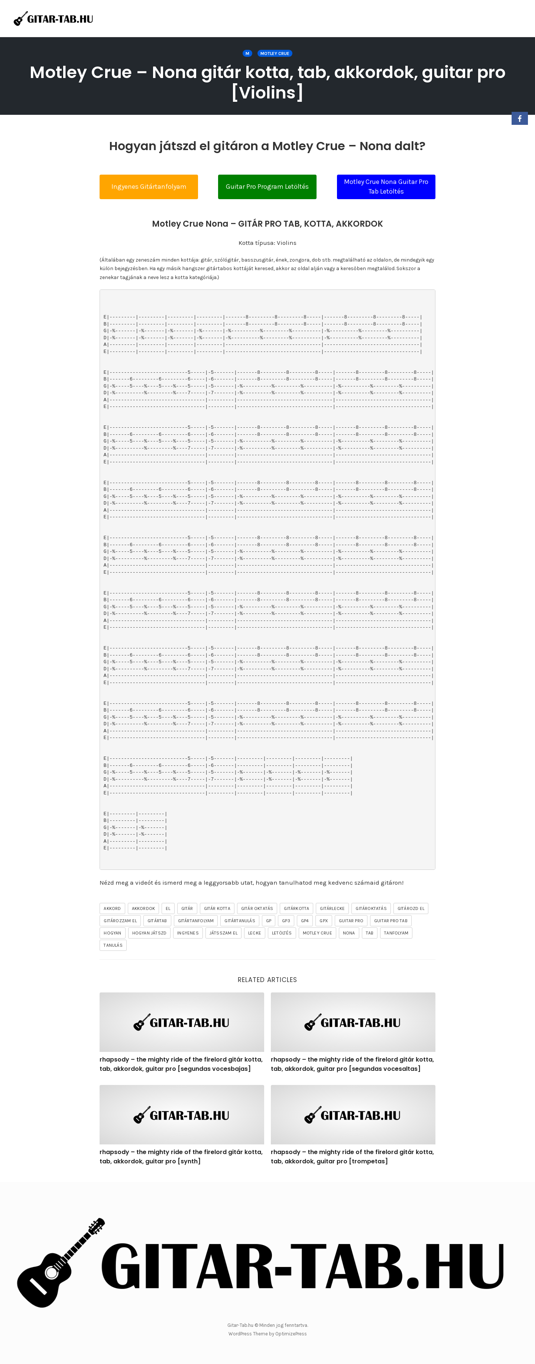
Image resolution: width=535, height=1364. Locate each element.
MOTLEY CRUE (274, 53)
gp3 (286, 920)
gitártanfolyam (196, 920)
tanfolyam (396, 933)
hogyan (112, 933)
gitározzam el (120, 920)
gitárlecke (332, 908)
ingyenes (188, 933)
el (168, 908)
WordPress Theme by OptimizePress (267, 1334)
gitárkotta (296, 908)
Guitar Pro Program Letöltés (267, 186)
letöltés (282, 933)
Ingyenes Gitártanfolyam (149, 186)
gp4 (305, 920)
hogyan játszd (149, 933)
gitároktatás (371, 908)
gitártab (157, 920)
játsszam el (223, 933)
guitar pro (351, 920)
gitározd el (411, 908)
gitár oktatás (257, 908)
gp (268, 920)
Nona (349, 933)
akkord (112, 908)
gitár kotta (217, 908)
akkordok (143, 908)
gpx (324, 920)
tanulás (113, 945)
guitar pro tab (391, 920)
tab (370, 933)
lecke (254, 933)
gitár (187, 908)
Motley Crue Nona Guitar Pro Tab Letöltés (386, 186)
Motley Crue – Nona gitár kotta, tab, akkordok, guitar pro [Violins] (268, 82)
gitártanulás (239, 920)
